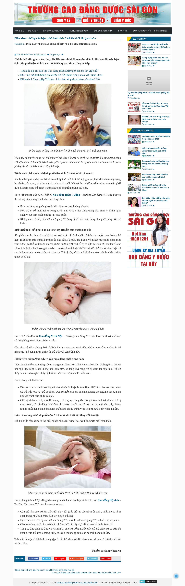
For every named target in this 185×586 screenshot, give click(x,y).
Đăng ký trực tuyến (142, 31)
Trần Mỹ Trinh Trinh (25, 55)
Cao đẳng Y (33, 31)
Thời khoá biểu (160, 31)
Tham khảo (122, 31)
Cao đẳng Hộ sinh (108, 500)
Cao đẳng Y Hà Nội (50, 336)
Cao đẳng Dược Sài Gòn (53, 31)
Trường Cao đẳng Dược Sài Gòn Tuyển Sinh (76, 583)
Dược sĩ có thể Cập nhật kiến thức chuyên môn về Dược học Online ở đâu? (156, 47)
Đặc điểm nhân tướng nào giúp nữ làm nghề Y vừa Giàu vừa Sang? (156, 200)
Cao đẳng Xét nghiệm (103, 31)
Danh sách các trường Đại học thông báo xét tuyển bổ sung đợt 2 (155, 163)
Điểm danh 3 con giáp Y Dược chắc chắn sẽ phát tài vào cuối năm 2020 (60, 79)
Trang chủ (19, 31)
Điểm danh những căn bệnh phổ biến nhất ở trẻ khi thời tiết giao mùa (57, 38)
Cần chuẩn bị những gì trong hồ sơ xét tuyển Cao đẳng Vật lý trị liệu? (155, 106)
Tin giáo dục (55, 55)
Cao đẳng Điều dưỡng (78, 31)
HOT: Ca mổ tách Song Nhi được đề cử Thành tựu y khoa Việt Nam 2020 (61, 75)
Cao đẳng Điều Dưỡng (66, 194)
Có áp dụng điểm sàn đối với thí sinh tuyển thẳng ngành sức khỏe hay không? (156, 60)
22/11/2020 (41, 55)
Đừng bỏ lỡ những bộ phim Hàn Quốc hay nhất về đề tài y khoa (155, 187)
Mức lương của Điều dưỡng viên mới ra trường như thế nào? (154, 150)
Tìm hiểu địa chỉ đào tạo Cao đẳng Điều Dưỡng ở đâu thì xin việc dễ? (59, 70)
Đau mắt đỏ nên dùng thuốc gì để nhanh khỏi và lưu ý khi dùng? (155, 119)
